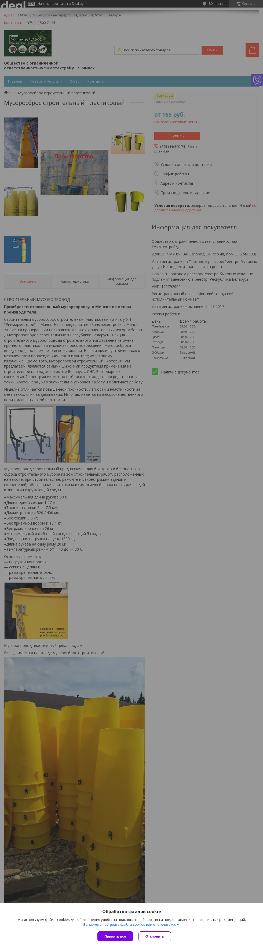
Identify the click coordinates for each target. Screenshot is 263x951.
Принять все (115, 936)
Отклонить (154, 936)
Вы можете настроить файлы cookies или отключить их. (129, 924)
